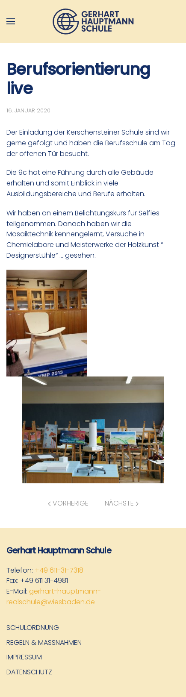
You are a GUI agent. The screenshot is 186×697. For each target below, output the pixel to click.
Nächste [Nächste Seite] (122, 503)
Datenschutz (29, 672)
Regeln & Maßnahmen (44, 642)
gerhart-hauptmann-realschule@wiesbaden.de (53, 596)
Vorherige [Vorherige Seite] (68, 503)
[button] (10, 21)
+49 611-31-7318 (59, 570)
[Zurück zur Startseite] (93, 21)
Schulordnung (32, 627)
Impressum (24, 657)
